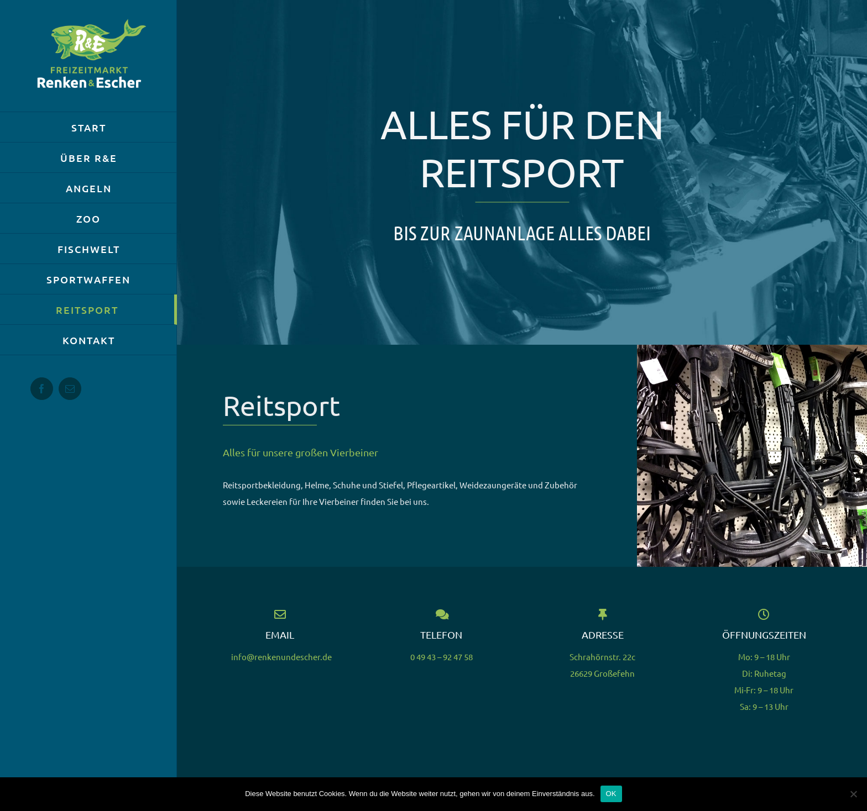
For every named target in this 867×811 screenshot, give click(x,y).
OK (611, 793)
